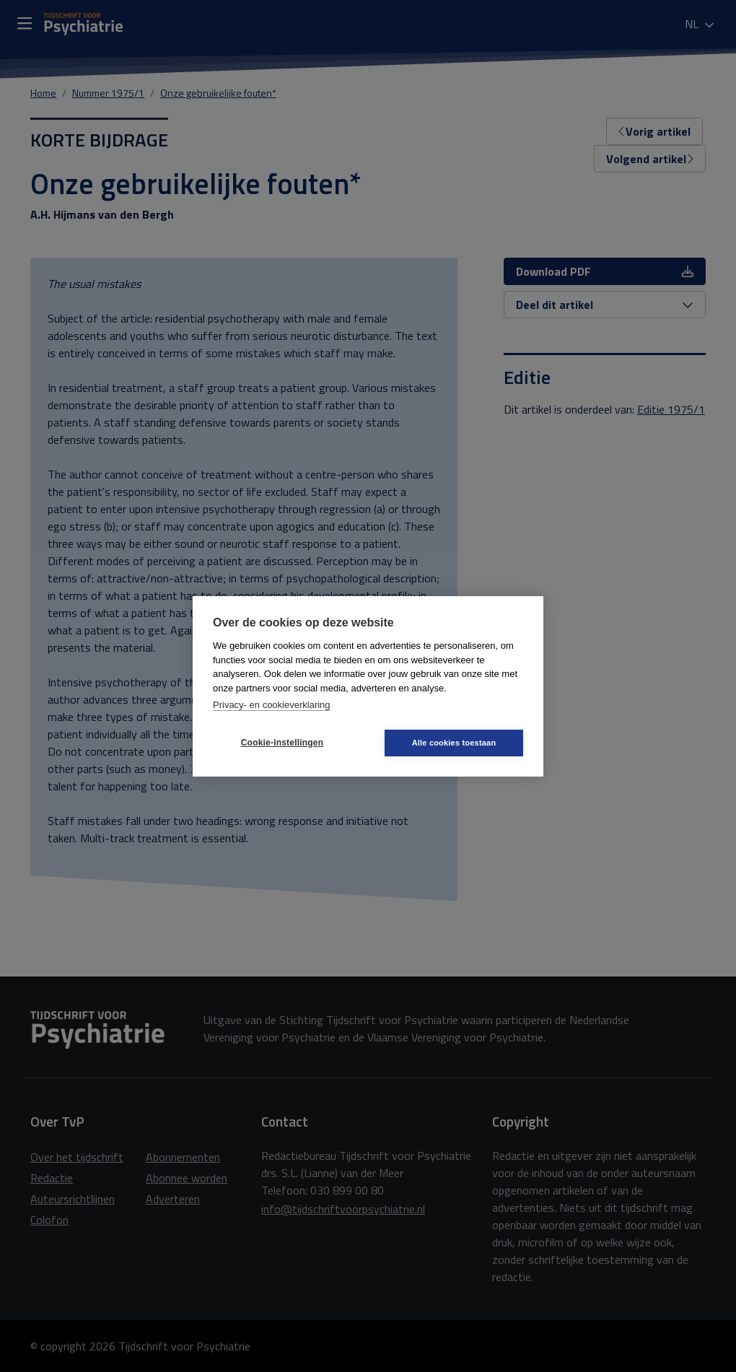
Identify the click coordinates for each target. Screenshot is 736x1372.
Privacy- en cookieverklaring (271, 704)
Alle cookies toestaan (454, 742)
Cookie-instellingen (282, 743)
